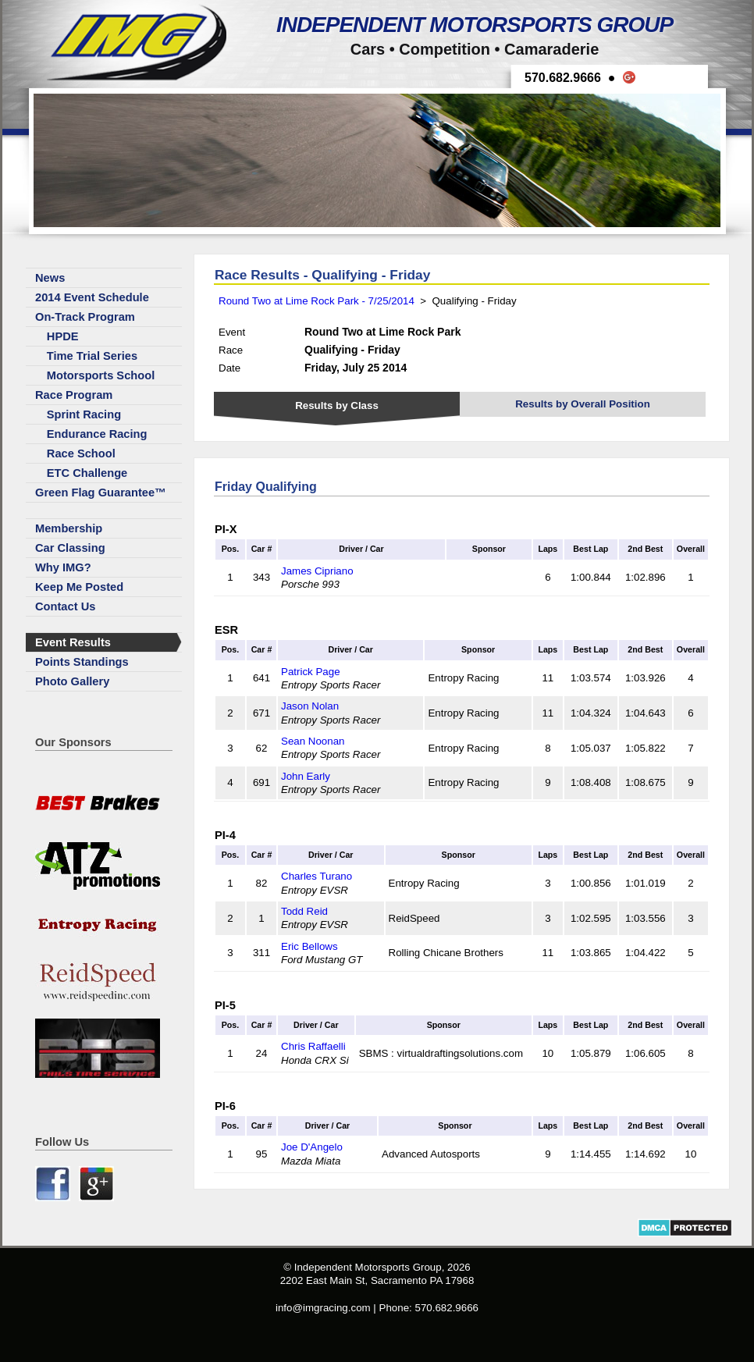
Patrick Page (310, 671)
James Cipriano (317, 571)
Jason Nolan (310, 706)
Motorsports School (101, 375)
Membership (68, 528)
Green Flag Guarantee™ (100, 492)
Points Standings (82, 662)
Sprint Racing (84, 414)
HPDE (63, 336)
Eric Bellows (309, 946)
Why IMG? (63, 567)
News (50, 278)
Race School (81, 453)
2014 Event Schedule (92, 297)
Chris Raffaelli (313, 1046)
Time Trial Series (92, 356)
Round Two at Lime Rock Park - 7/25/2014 (316, 301)
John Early (305, 776)
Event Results (73, 642)
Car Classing (70, 548)
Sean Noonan (313, 741)
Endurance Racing (97, 434)
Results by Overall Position (582, 404)
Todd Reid (304, 911)
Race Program (73, 395)
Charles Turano (316, 876)
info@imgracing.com (323, 1308)
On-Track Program (85, 317)
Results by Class (337, 405)
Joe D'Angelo (312, 1147)
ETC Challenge (87, 473)
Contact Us (65, 606)
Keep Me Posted (79, 587)
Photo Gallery (72, 681)
